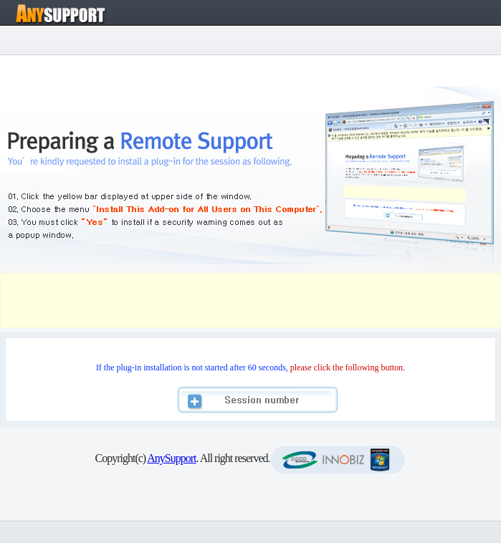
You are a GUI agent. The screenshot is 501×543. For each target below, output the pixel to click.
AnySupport (171, 458)
